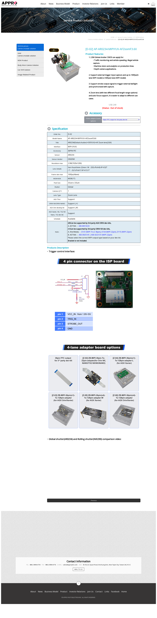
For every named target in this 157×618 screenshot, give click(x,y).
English (153, 5)
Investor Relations (90, 3)
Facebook (115, 591)
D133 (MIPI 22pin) (109, 232)
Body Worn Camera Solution (28, 65)
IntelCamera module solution (27, 54)
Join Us (104, 3)
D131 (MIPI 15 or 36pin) (91, 232)
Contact (99, 591)
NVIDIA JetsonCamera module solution (27, 47)
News (51, 3)
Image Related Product (26, 74)
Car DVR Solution (24, 70)
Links (112, 3)
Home (124, 591)
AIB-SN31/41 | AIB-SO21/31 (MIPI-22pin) (95, 235)
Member (121, 3)
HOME (112, 37)
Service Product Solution (125, 37)
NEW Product (23, 60)
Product (76, 3)
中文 (153, 2)
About (43, 3)
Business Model (63, 3)
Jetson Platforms (111, 39)
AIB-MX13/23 (84, 226)
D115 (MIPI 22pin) (124, 232)
